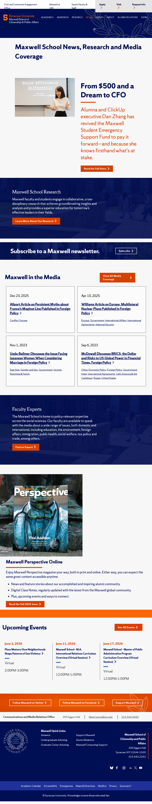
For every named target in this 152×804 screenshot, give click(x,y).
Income (57, 371)
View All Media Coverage (117, 279)
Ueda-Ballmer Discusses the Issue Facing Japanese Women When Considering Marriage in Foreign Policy (38, 360)
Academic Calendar (31, 788)
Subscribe (125, 252)
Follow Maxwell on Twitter (29, 705)
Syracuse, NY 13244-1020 (131, 755)
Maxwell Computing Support (92, 747)
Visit (119, 4)
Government (97, 322)
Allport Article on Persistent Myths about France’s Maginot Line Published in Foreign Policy (40, 310)
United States (108, 380)
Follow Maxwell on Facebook (82, 705)
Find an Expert (26, 449)
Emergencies (66, 788)
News (89, 17)
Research (77, 17)
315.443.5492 (130, 719)
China (84, 371)
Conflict (14, 322)
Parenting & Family (20, 375)
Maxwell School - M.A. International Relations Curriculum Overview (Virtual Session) (76, 656)
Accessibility (50, 788)
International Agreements (101, 375)
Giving (144, 17)
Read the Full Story (98, 168)
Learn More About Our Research (38, 221)
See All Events (128, 629)
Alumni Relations (128, 17)
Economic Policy (97, 371)
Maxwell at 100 (54, 6)
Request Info (139, 4)
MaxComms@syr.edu (101, 719)
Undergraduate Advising (54, 742)
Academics (47, 17)
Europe (23, 322)
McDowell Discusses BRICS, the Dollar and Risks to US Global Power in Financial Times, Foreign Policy (111, 360)
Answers (45, 737)
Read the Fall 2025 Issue (26, 606)
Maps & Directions (85, 788)
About (110, 17)
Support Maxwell (128, 705)
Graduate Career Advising (55, 747)
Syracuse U (125, 788)
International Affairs (115, 322)
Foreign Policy (114, 371)
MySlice (102, 788)
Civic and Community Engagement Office (20, 6)
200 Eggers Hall (137, 750)
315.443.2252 (137, 759)
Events (100, 17)
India (84, 375)
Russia (97, 380)
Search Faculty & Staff (79, 6)
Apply (102, 4)
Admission (62, 17)
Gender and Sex (29, 371)
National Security (105, 326)
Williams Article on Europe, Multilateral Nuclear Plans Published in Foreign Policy (109, 310)
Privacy (113, 788)
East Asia (14, 371)
